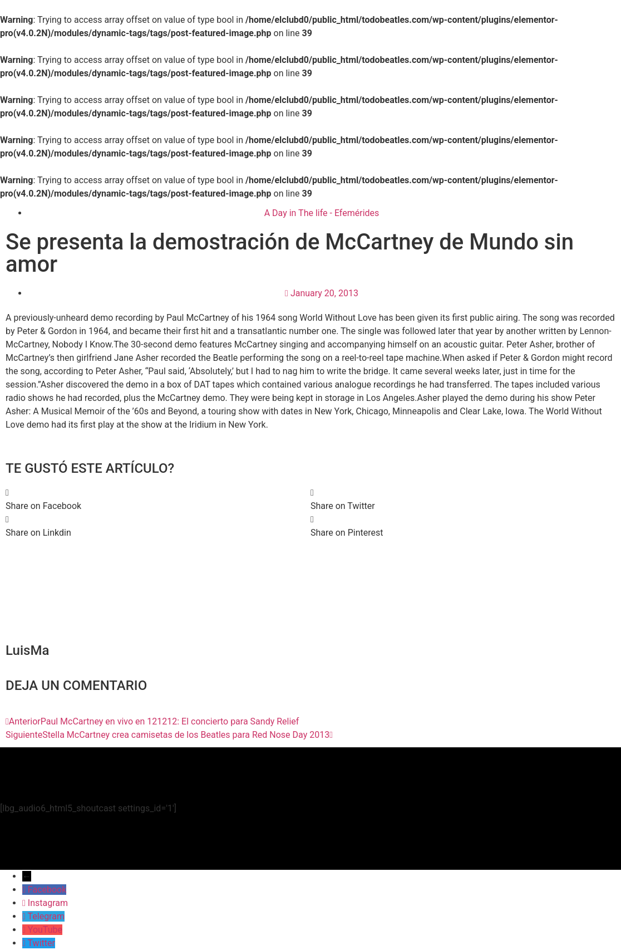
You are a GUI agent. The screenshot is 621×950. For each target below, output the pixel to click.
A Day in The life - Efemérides (321, 213)
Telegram (46, 916)
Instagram (48, 903)
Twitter (41, 943)
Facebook (47, 889)
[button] (158, 499)
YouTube (45, 929)
